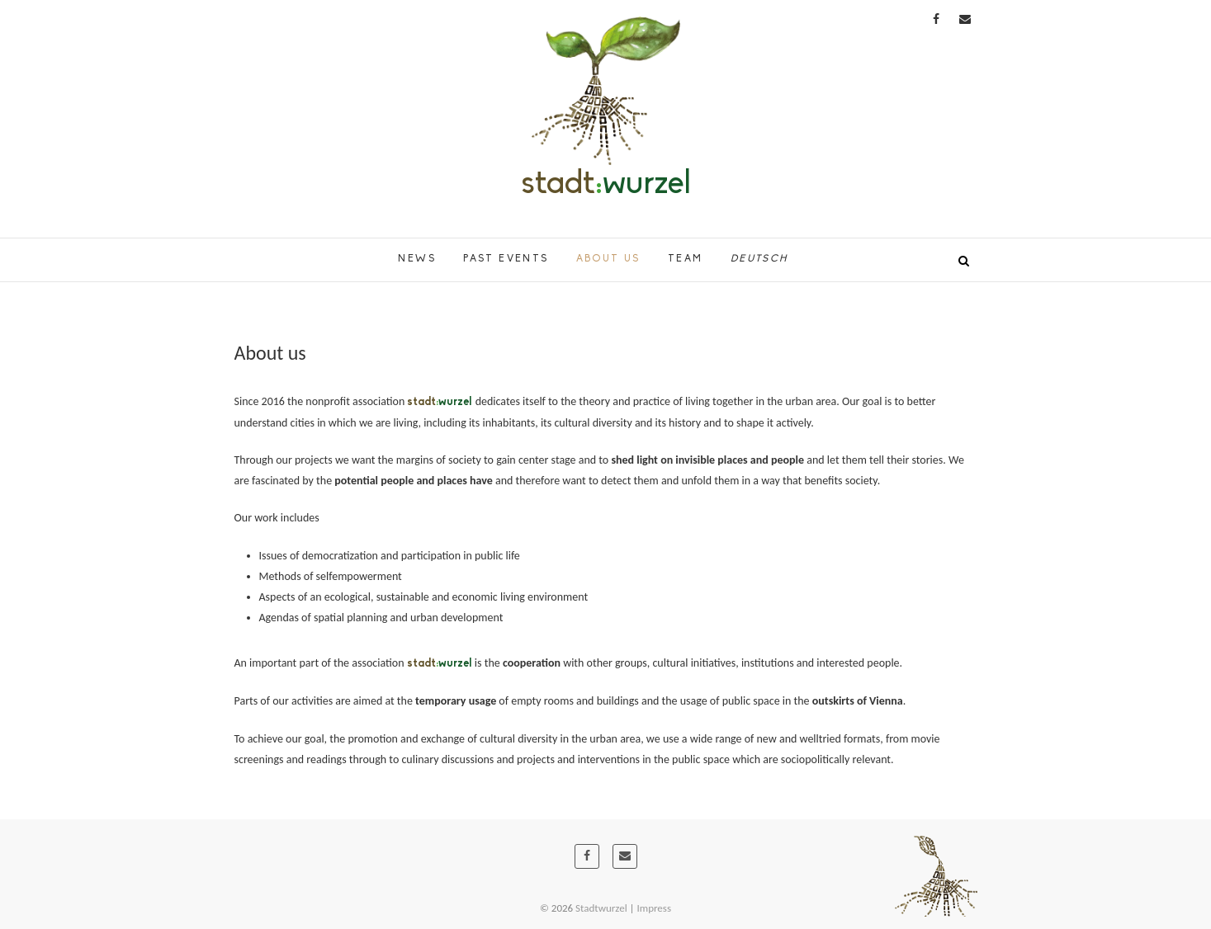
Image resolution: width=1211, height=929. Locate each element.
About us (608, 259)
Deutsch (759, 259)
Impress (654, 908)
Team (685, 259)
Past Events (505, 259)
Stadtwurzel (601, 908)
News (417, 259)
